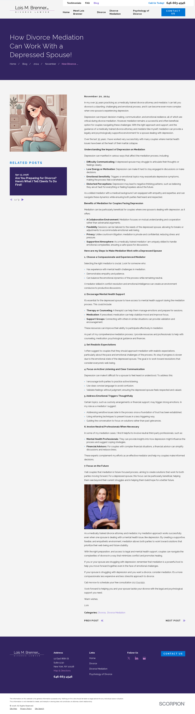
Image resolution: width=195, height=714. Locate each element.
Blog (96, 3)
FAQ (87, 3)
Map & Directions (62, 670)
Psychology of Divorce (100, 674)
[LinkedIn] (136, 658)
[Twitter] (128, 658)
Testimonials (74, 3)
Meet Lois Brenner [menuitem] (78, 12)
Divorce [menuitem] (101, 12)
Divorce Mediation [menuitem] (115, 12)
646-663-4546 (175, 3)
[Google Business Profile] (144, 658)
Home (92, 658)
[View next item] (22, 199)
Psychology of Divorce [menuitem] (141, 12)
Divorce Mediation (116, 612)
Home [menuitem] (66, 12)
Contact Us (173, 12)
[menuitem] (13, 708)
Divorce (102, 612)
